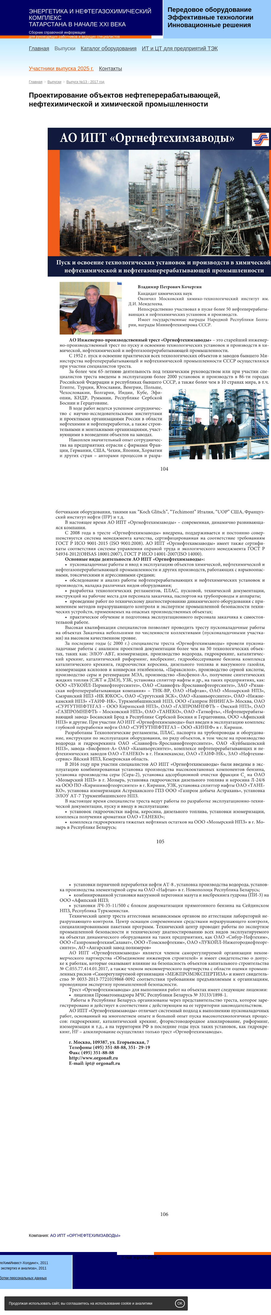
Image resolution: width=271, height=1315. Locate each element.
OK (179, 1303)
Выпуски (64, 48)
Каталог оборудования (109, 48)
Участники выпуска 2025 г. (61, 69)
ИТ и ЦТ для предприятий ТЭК (180, 48)
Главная (39, 48)
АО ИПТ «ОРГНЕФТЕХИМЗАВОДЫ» (85, 1235)
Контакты (110, 69)
